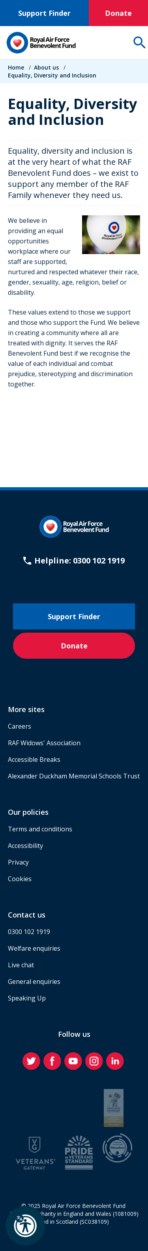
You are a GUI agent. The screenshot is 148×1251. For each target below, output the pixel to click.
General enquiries (34, 981)
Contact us (26, 914)
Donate (118, 13)
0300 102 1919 (29, 931)
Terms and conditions (40, 829)
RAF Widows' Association (44, 743)
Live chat (21, 965)
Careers (19, 726)
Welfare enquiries (34, 948)
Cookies (20, 878)
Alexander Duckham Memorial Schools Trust (74, 776)
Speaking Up (27, 998)
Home (16, 67)
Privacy (18, 862)
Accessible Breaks (34, 759)
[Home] (41, 42)
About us (46, 67)
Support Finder (44, 13)
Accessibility (25, 845)
